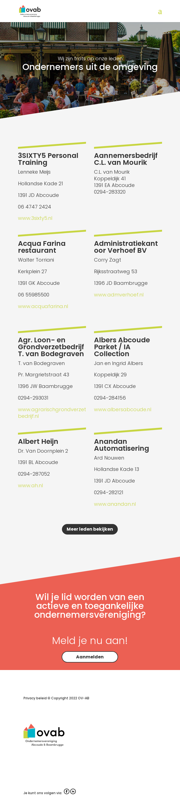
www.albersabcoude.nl (122, 409)
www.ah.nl (30, 485)
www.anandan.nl (115, 504)
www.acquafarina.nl (43, 306)
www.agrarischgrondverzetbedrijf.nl (52, 412)
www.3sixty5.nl (35, 218)
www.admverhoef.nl (119, 294)
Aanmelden (90, 657)
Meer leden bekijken (90, 529)
